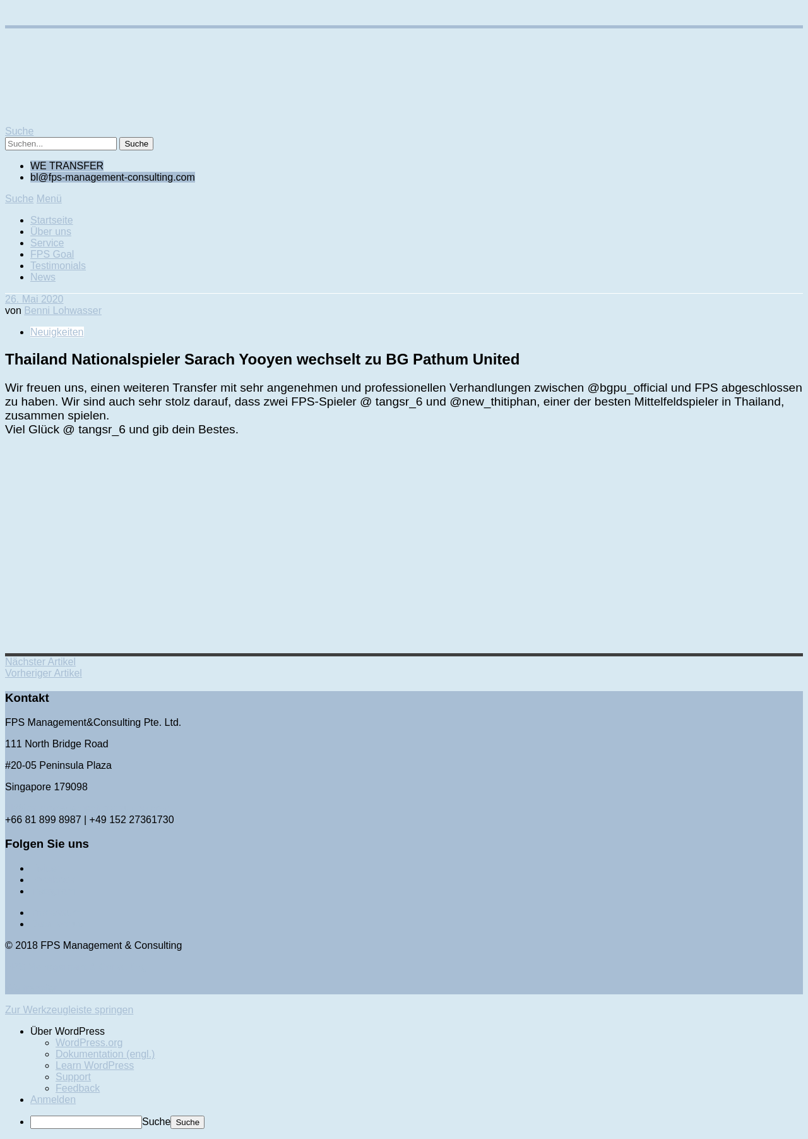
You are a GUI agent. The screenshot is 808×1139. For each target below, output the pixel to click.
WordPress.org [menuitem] (89, 1042)
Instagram (52, 891)
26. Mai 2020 (34, 299)
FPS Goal (52, 254)
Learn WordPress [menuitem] (95, 1065)
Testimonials (58, 265)
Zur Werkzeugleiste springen (69, 1009)
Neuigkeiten (57, 332)
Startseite (51, 220)
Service (47, 243)
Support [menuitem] (73, 1076)
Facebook (52, 879)
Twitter (45, 868)
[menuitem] (416, 1031)
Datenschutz (58, 924)
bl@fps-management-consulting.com (87, 808)
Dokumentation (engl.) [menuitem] (105, 1054)
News (43, 277)
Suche (156, 1121)
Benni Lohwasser (63, 310)
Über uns (50, 231)
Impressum (55, 912)
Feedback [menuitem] (78, 1088)
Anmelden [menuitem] (53, 1099)
